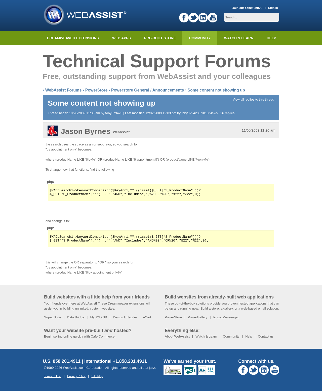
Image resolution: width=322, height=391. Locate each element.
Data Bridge (75, 320)
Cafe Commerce (103, 339)
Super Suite (52, 320)
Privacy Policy (76, 379)
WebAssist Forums (63, 90)
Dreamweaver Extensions (73, 38)
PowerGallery (197, 320)
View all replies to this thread (253, 99)
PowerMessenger (226, 320)
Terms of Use (52, 379)
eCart (147, 320)
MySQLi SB (98, 320)
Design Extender (125, 320)
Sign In (273, 7)
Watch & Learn (238, 38)
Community (200, 38)
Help (248, 339)
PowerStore (96, 90)
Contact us (265, 339)
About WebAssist (177, 339)
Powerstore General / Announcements (147, 90)
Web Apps (121, 38)
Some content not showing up (216, 90)
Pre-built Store (160, 38)
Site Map (97, 379)
